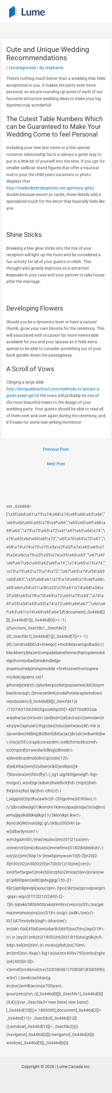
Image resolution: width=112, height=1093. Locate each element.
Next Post (56, 463)
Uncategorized (22, 67)
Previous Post (56, 449)
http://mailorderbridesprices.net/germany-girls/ (50, 188)
